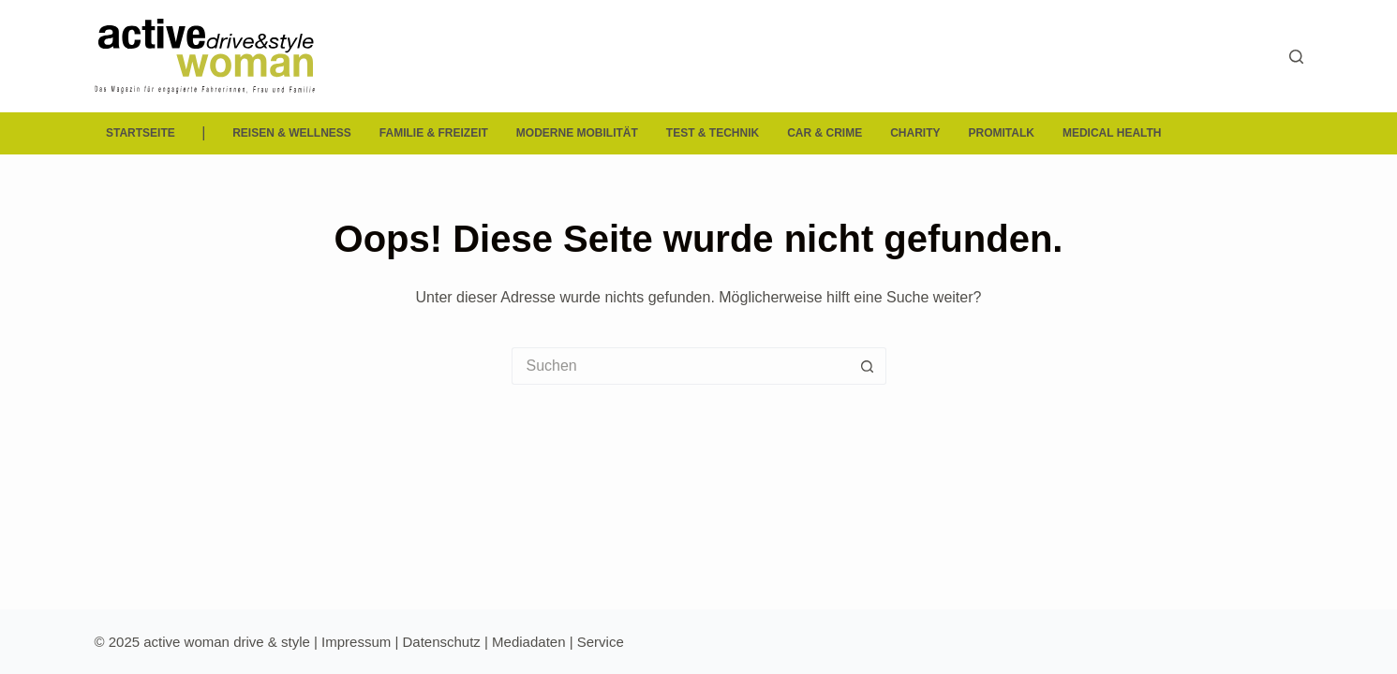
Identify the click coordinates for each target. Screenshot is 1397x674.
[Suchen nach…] (680, 366)
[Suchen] (1296, 57)
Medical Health (1112, 132)
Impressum (356, 642)
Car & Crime (824, 132)
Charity (915, 132)
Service (600, 642)
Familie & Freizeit (433, 132)
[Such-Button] (867, 366)
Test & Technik (712, 132)
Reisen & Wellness (291, 132)
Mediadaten (528, 642)
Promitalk (1001, 132)
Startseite (140, 132)
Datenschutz (441, 642)
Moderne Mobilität (577, 132)
